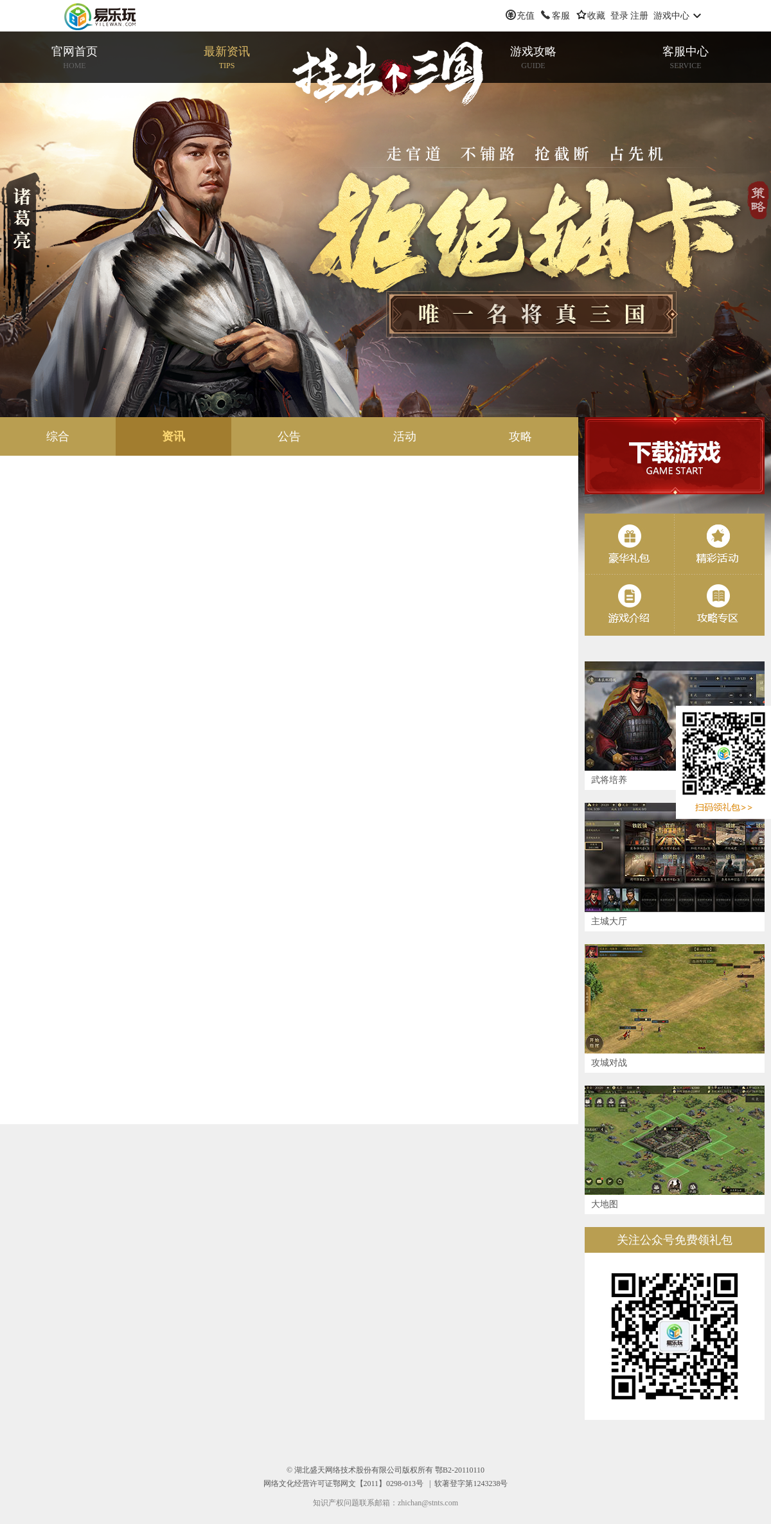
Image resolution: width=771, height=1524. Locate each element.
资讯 (173, 436)
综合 (57, 436)
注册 (639, 16)
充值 (526, 16)
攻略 (520, 436)
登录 (619, 16)
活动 (404, 436)
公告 (289, 436)
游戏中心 (671, 16)
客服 (561, 16)
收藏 (596, 16)
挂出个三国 (388, 74)
